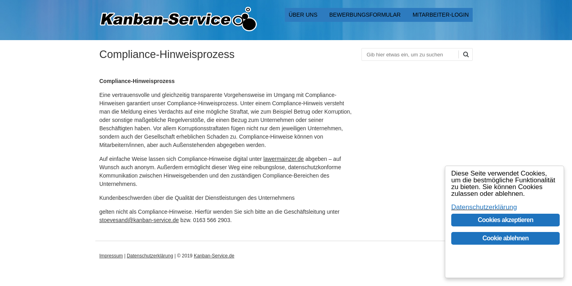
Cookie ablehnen (506, 238)
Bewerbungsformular (365, 15)
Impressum (111, 256)
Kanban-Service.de (214, 256)
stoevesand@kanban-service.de (139, 220)
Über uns (303, 15)
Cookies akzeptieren (505, 219)
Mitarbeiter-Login (441, 15)
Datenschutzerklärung (150, 256)
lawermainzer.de (283, 159)
